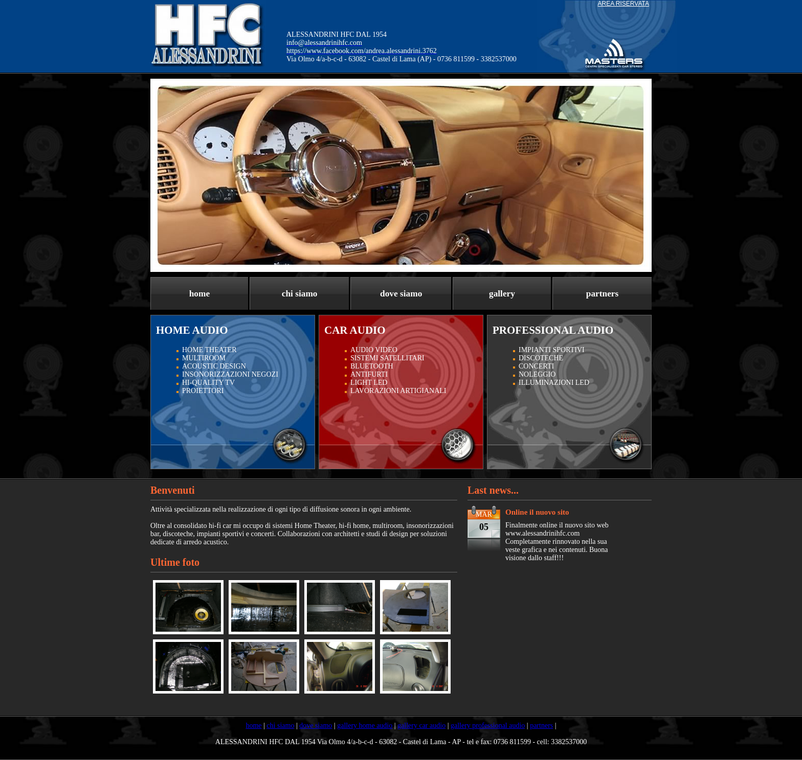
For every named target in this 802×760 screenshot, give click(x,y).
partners (602, 293)
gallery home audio (364, 725)
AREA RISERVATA (623, 3)
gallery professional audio (488, 725)
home (199, 293)
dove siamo (401, 293)
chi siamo (300, 293)
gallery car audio (421, 725)
